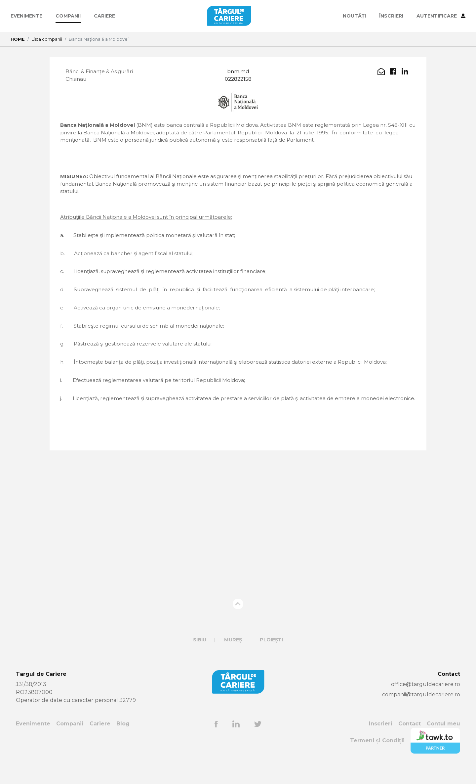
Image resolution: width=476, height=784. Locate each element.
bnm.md (238, 72)
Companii (68, 16)
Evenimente (26, 16)
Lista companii (46, 39)
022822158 (238, 79)
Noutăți (354, 16)
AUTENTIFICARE (440, 16)
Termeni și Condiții (377, 758)
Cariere (104, 16)
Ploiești (271, 657)
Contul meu (443, 741)
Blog (123, 741)
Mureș (233, 657)
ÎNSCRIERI (391, 16)
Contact (409, 741)
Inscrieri (380, 741)
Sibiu (199, 657)
